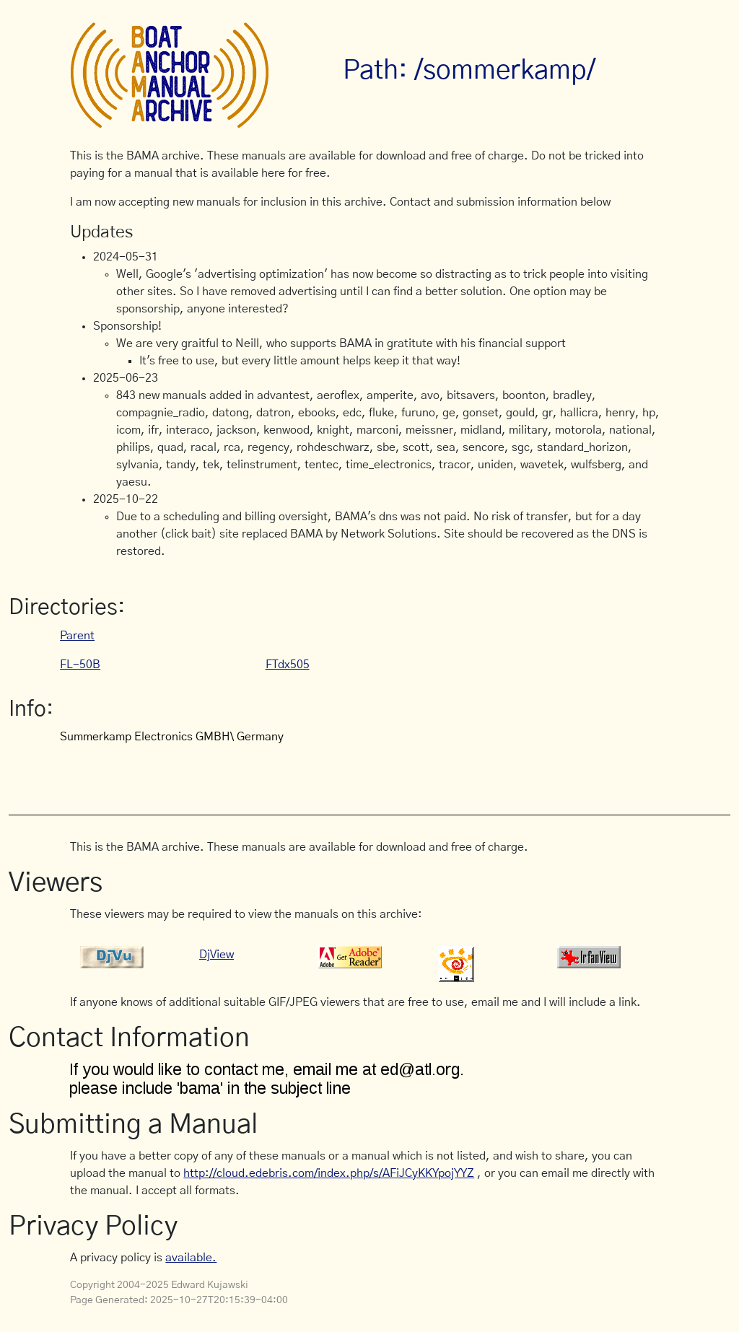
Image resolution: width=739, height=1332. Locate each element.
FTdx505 (288, 664)
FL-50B (80, 664)
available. (191, 1257)
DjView (216, 954)
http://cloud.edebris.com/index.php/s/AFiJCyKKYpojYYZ (328, 1173)
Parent (77, 635)
